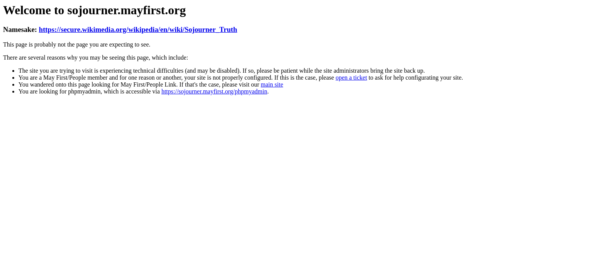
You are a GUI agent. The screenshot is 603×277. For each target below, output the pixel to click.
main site (272, 84)
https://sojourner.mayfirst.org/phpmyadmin (214, 91)
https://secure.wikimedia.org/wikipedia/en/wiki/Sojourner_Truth (138, 29)
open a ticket (351, 77)
